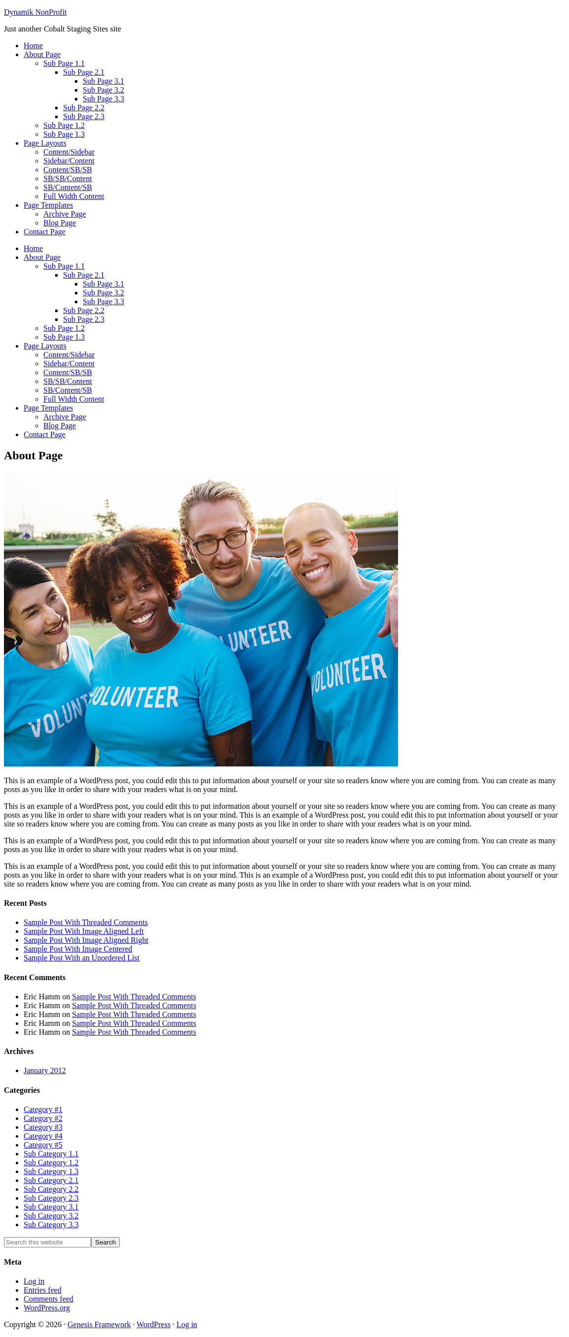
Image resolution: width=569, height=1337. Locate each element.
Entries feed (43, 1290)
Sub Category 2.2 (51, 1189)
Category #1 (43, 1109)
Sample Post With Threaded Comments (86, 922)
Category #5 (43, 1145)
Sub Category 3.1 (51, 1207)
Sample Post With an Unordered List (81, 958)
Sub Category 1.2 (51, 1162)
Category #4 (43, 1136)
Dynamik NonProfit (35, 12)
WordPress (153, 1324)
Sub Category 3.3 (51, 1224)
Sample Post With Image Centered (78, 949)
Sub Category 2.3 (51, 1198)
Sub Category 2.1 (51, 1180)
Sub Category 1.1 (51, 1153)
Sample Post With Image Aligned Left (84, 931)
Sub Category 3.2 (51, 1215)
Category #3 (43, 1127)
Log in (34, 1281)
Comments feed (48, 1299)
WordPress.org (47, 1308)
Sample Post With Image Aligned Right (86, 940)
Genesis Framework (99, 1324)
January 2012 (45, 1070)
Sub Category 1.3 (51, 1171)
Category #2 (43, 1118)
